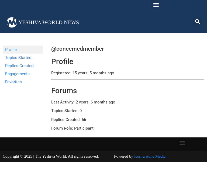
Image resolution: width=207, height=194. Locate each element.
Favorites (13, 81)
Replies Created (19, 65)
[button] (155, 4)
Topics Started (18, 57)
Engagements (17, 73)
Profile (11, 49)
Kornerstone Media (149, 156)
